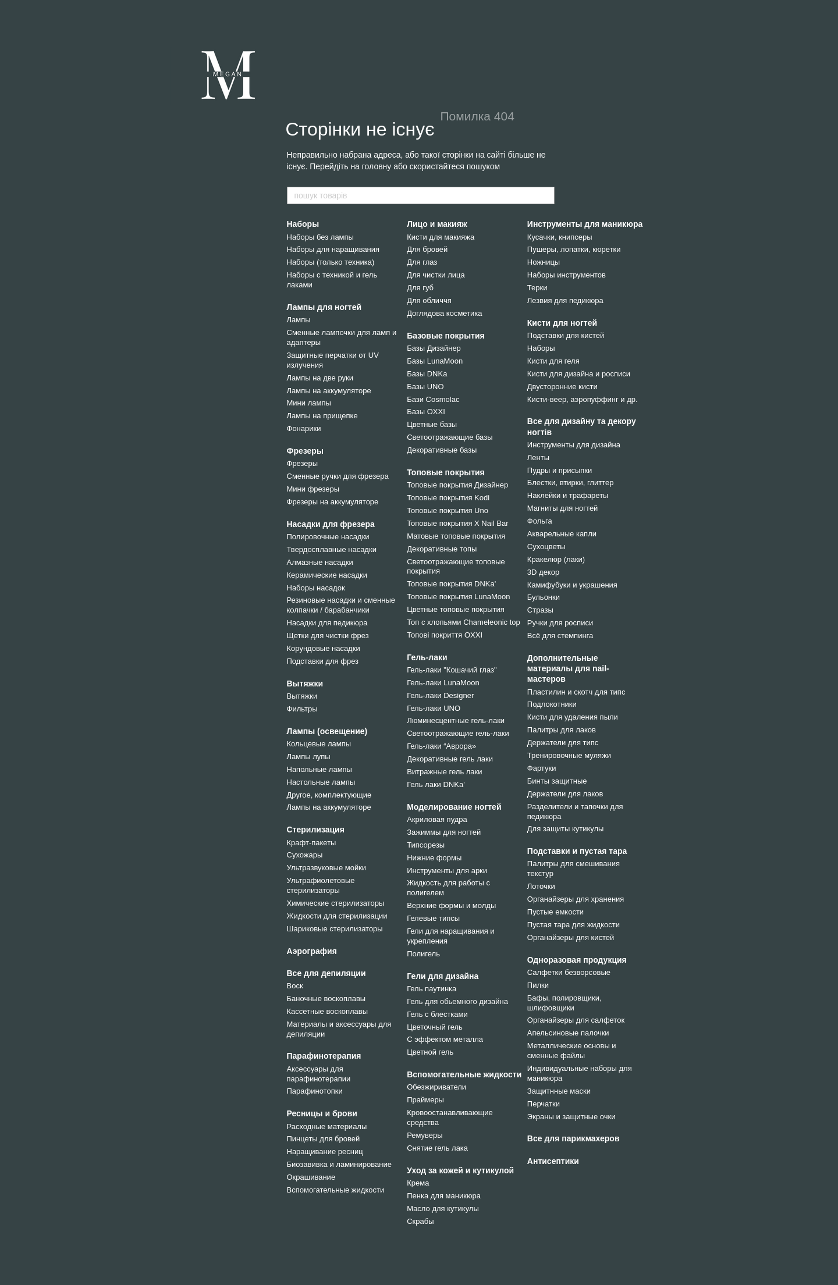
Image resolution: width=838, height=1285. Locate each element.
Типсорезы (426, 845)
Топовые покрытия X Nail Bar (457, 523)
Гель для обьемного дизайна (457, 1001)
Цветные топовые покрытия (456, 609)
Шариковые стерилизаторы (335, 928)
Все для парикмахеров (573, 1138)
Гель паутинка (431, 988)
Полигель (423, 953)
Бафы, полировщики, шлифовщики (564, 1003)
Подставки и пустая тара (577, 851)
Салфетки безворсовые (568, 972)
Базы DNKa (427, 373)
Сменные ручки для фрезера (338, 476)
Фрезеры (305, 450)
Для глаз (422, 262)
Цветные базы (432, 424)
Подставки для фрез (323, 661)
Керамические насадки (327, 575)
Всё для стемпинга (560, 635)
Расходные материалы (327, 1126)
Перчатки (543, 1103)
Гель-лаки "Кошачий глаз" (451, 669)
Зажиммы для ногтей (444, 832)
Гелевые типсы (433, 918)
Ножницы (543, 262)
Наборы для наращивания (333, 249)
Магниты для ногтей (562, 508)
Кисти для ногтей (562, 323)
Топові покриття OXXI (444, 635)
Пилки (538, 985)
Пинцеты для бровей (323, 1138)
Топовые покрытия (446, 472)
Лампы (299, 319)
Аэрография (312, 951)
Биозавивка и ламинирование (339, 1164)
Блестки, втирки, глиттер (570, 482)
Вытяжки (305, 683)
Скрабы (420, 1221)
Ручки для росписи (560, 622)
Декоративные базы (442, 450)
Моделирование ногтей (454, 806)
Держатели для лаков (565, 793)
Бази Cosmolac (433, 399)
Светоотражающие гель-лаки (458, 733)
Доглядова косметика (444, 313)
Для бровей (427, 249)
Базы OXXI (426, 411)
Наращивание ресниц (325, 1151)
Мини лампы (309, 402)
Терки (537, 287)
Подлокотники (552, 704)
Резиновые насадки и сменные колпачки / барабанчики (341, 605)
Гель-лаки (427, 657)
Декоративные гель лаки (450, 758)
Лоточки (541, 886)
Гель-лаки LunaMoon (443, 682)
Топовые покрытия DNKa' (451, 583)
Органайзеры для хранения (575, 899)
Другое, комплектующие (329, 795)
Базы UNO (425, 386)
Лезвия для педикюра (565, 300)
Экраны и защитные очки (571, 1116)
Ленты (538, 457)
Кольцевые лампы (319, 743)
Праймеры (425, 1099)
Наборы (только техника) (331, 262)
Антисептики (553, 1161)
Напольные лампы (319, 769)
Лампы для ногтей (324, 307)
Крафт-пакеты (311, 842)
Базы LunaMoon (435, 361)
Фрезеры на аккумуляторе (333, 501)
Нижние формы (434, 857)
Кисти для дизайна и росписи (578, 373)
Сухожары (305, 854)
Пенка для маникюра (444, 1195)
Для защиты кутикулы (565, 828)
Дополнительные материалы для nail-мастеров (568, 668)
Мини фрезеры (313, 489)
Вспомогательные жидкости (336, 1190)
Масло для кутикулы (443, 1208)
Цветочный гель (435, 1027)
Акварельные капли (561, 533)
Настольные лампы (321, 782)
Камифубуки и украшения (572, 585)
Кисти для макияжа (440, 237)
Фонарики (304, 428)
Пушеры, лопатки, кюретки (574, 249)
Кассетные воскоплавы (327, 1011)
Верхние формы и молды (451, 905)
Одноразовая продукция (577, 959)
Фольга (539, 521)
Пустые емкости (555, 911)
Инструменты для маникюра (585, 224)
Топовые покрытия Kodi (448, 497)
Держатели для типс (563, 742)
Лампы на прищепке (322, 415)
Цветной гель (430, 1052)
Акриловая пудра (437, 819)
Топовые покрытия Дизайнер (457, 484)
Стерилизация (316, 829)
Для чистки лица (436, 274)
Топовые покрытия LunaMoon (458, 596)
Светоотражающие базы (449, 437)
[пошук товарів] (545, 195)
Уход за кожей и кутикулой (460, 1170)
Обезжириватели (436, 1087)
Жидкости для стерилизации (337, 916)
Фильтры (302, 708)
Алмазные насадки (320, 562)
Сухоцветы (546, 546)
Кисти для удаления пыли (572, 717)
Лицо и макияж (437, 224)
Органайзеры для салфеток (575, 1020)
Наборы (303, 224)
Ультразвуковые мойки (327, 867)
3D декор (543, 572)
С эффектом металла (445, 1039)
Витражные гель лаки (444, 771)
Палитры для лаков (561, 729)
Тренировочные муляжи (569, 755)
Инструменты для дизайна (573, 444)
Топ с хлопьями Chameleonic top (463, 622)
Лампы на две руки (320, 377)
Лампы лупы (309, 756)
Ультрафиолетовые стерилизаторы (321, 885)
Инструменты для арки (447, 870)
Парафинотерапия (324, 1055)
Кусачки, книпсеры (559, 237)
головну (377, 166)
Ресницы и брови (322, 1113)
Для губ (420, 287)
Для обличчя (429, 300)
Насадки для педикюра (327, 622)
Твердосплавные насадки (332, 549)
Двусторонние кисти (562, 386)
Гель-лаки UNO (433, 708)
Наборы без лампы (320, 237)
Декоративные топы (442, 548)
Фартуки (541, 768)
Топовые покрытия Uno (447, 510)
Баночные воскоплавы (326, 998)
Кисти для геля (553, 361)
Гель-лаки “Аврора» (441, 746)
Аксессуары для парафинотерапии (319, 1074)
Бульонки (543, 597)
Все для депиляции (326, 973)
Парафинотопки (315, 1091)
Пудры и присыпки (559, 470)
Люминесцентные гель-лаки (456, 720)
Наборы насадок (316, 587)
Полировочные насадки (328, 536)
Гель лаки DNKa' (435, 784)
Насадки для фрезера (331, 524)
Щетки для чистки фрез (328, 635)
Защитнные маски (559, 1091)
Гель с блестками (437, 1014)
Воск (295, 985)
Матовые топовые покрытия (456, 536)
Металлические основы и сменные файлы (571, 1050)
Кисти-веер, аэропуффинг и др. (582, 399)
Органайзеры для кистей (571, 937)
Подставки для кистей (565, 335)
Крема (418, 1183)
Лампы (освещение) (327, 731)
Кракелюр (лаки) (556, 559)
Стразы (540, 610)
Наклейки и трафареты (568, 495)
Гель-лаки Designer (440, 695)
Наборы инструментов (566, 274)
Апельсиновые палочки (568, 1032)
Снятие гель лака (437, 1148)
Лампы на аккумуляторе (329, 390)
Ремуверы (424, 1135)
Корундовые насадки (323, 648)
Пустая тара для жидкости (573, 924)
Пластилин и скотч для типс (576, 692)
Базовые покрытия (446, 335)
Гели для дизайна (442, 976)
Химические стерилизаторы (336, 903)
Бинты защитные (557, 781)
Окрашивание (311, 1177)
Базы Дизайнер (434, 348)
